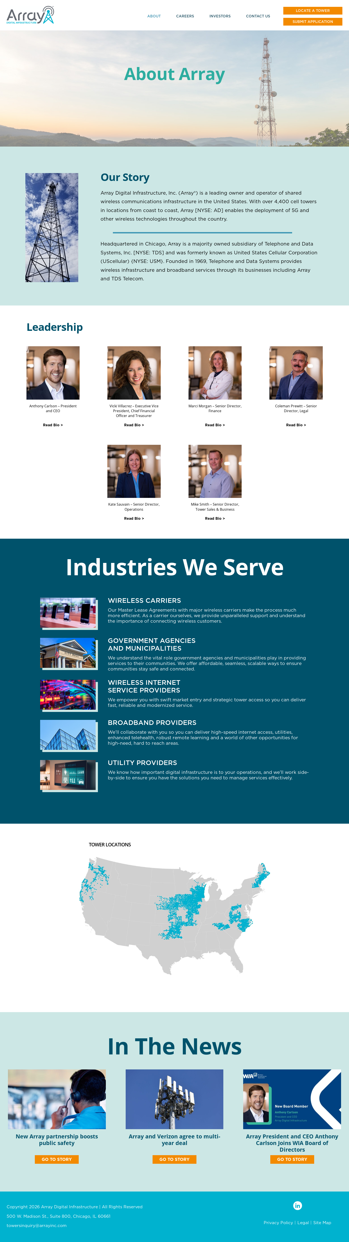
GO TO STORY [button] (57, 1159)
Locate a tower (313, 10)
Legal (303, 1222)
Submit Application (313, 21)
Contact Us (258, 16)
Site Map (322, 1222)
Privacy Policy (278, 1222)
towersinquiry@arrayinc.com (37, 1225)
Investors (220, 16)
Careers (185, 16)
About (154, 16)
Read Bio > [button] (53, 425)
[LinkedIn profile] (297, 1205)
